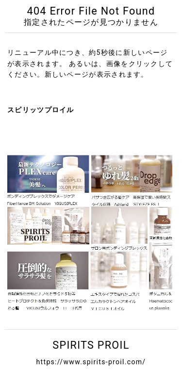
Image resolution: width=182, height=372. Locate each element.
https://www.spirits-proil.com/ (91, 362)
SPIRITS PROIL (90, 345)
